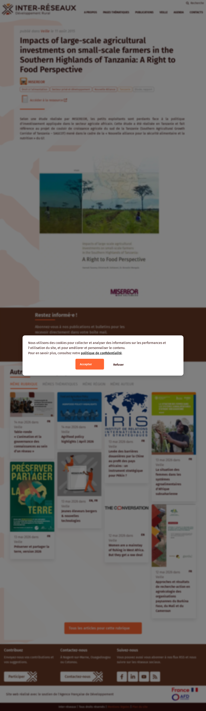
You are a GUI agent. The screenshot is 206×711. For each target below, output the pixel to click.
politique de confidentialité (101, 353)
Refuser (118, 364)
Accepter (86, 364)
